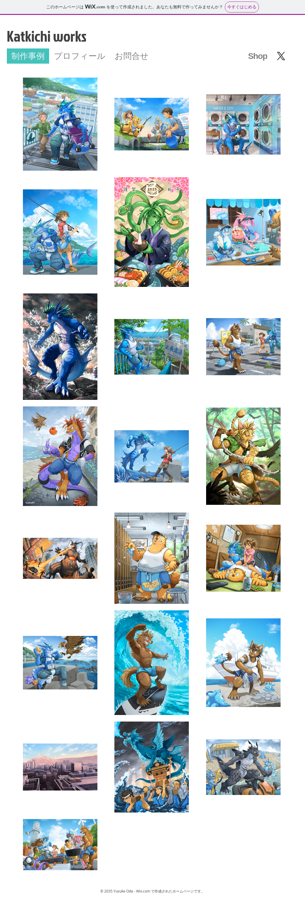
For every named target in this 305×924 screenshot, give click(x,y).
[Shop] (257, 56)
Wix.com (143, 891)
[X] (281, 56)
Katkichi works (46, 36)
